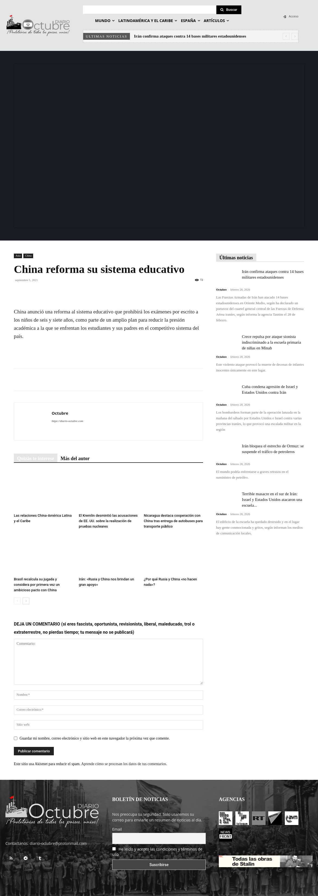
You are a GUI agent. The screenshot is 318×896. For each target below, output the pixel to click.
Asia (17, 255)
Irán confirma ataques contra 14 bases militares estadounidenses (190, 36)
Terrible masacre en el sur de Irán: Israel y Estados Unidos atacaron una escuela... (272, 499)
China (28, 255)
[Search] (228, 9)
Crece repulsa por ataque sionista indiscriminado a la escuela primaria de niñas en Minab (271, 342)
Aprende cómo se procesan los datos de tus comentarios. (124, 764)
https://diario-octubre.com (67, 421)
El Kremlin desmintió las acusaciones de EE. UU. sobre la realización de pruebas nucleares (108, 520)
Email (117, 829)
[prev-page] (17, 601)
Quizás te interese (35, 458)
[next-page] (26, 601)
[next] (294, 36)
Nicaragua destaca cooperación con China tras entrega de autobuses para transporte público (173, 520)
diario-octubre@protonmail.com (58, 843)
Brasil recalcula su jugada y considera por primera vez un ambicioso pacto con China (37, 584)
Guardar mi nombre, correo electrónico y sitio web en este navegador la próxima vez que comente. (95, 738)
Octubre (60, 413)
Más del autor (75, 458)
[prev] (286, 36)
